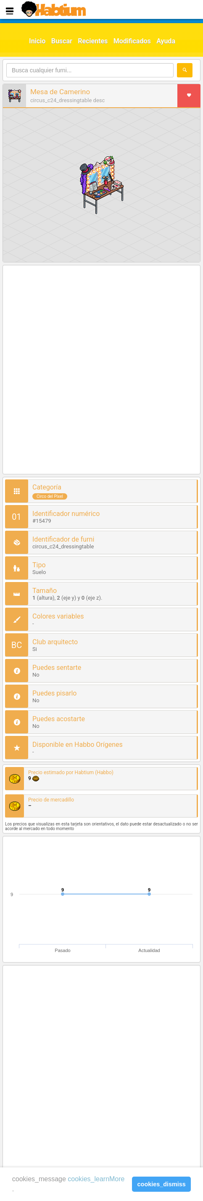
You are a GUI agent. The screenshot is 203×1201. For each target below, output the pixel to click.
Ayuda (165, 41)
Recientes (93, 41)
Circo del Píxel (50, 496)
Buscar (61, 41)
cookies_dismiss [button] (161, 1184)
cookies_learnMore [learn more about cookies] (96, 1178)
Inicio (37, 41)
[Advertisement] (101, 370)
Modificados (132, 41)
